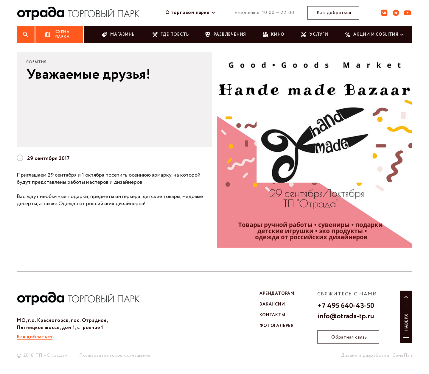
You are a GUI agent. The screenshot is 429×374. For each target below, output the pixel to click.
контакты (272, 315)
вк (384, 13)
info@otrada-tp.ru (345, 316)
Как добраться (334, 12)
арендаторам (276, 294)
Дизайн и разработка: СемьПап (376, 355)
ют (407, 13)
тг (396, 13)
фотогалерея (276, 326)
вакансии (272, 304)
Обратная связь (349, 337)
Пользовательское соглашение (115, 355)
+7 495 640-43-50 (345, 306)
